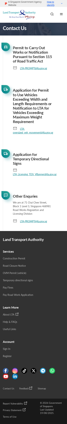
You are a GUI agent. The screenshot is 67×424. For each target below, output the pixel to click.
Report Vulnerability (15, 403)
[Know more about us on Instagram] (15, 371)
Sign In (6, 348)
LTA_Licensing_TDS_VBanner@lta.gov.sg (34, 174)
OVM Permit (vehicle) (14, 272)
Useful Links (9, 329)
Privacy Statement (14, 410)
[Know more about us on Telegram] (43, 371)
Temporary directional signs (18, 280)
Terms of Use (9, 416)
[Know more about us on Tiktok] (24, 371)
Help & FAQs (10, 321)
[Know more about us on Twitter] (33, 371)
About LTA (11, 314)
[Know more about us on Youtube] (6, 376)
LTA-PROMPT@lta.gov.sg (33, 68)
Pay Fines (8, 287)
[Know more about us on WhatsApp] (52, 371)
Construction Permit (14, 258)
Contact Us (8, 388)
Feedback (26, 388)
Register (7, 356)
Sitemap (42, 388)
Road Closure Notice (14, 265)
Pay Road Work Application (18, 294)
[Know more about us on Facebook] (6, 371)
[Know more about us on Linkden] (15, 376)
